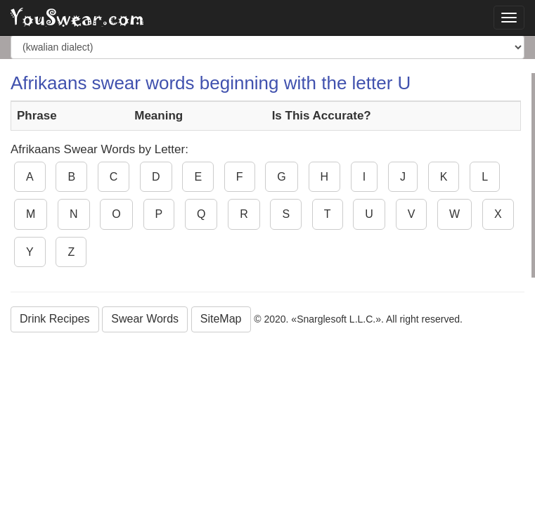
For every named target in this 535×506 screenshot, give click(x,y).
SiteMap (221, 319)
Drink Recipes (55, 319)
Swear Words (145, 319)
